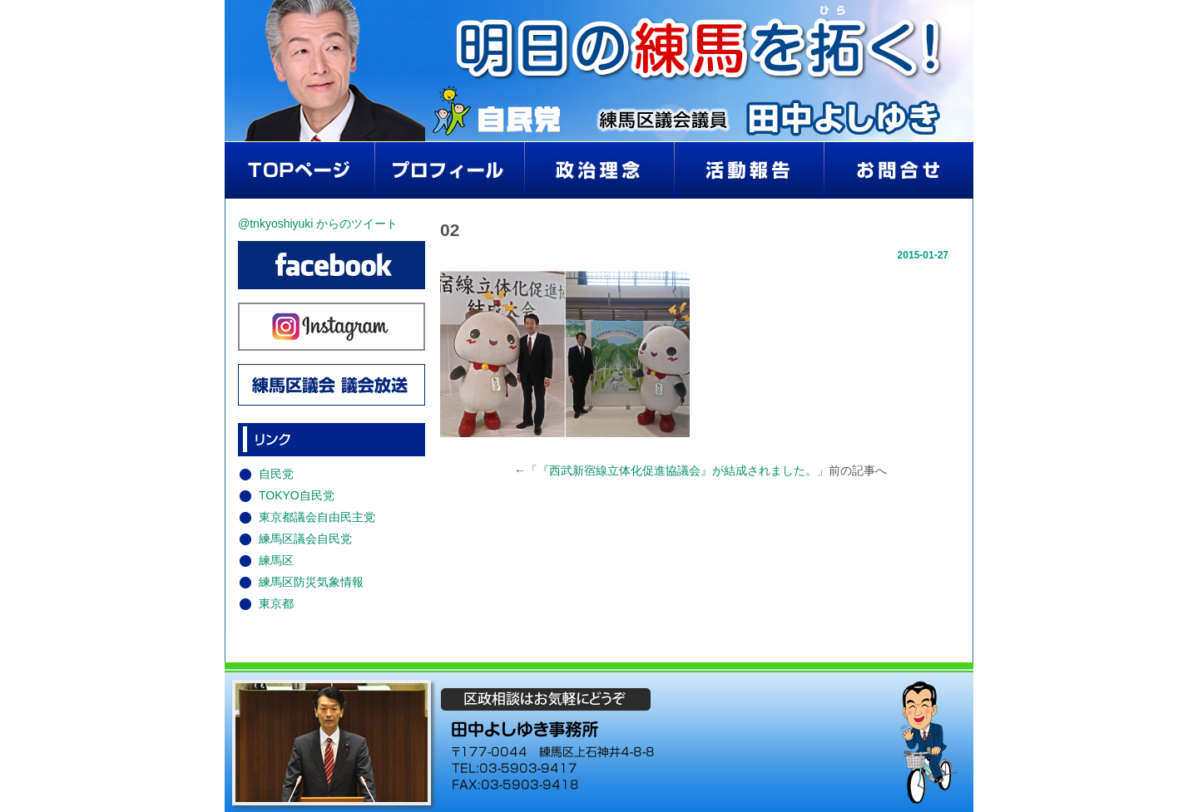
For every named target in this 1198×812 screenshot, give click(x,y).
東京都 (276, 603)
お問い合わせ (898, 170)
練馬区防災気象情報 (311, 581)
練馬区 (276, 560)
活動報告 (749, 170)
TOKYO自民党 (296, 495)
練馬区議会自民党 (305, 538)
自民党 (276, 473)
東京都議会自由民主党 (317, 517)
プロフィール (449, 170)
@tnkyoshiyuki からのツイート (318, 223)
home (299, 170)
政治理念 (599, 170)
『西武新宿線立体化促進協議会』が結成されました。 (677, 470)
